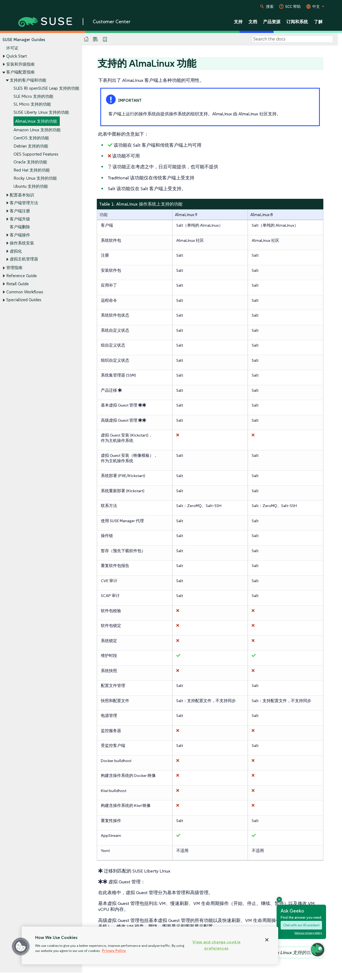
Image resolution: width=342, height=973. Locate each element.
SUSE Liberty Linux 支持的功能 (41, 112)
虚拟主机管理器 (24, 259)
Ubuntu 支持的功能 (31, 186)
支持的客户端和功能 (28, 80)
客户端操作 (20, 235)
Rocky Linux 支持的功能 (35, 178)
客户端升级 (20, 219)
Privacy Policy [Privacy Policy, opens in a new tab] (114, 950)
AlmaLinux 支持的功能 (36, 121)
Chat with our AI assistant (301, 925)
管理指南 (14, 267)
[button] (20, 946)
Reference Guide (21, 276)
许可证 (12, 48)
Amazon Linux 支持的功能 (37, 130)
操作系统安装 (22, 243)
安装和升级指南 (20, 64)
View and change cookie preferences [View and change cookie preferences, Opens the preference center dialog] (216, 945)
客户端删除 (20, 227)
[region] (150, 945)
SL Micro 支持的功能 (32, 104)
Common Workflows (24, 291)
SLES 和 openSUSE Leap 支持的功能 (46, 88)
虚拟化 (16, 251)
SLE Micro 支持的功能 (33, 96)
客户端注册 (20, 210)
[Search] (292, 39)
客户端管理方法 (24, 203)
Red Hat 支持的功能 (32, 170)
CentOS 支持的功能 (31, 138)
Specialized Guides (23, 300)
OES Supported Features (36, 154)
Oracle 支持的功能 (30, 162)
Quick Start (16, 56)
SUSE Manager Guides (23, 39)
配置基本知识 (22, 194)
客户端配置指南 (20, 72)
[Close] (267, 940)
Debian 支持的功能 (31, 146)
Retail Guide (17, 283)
